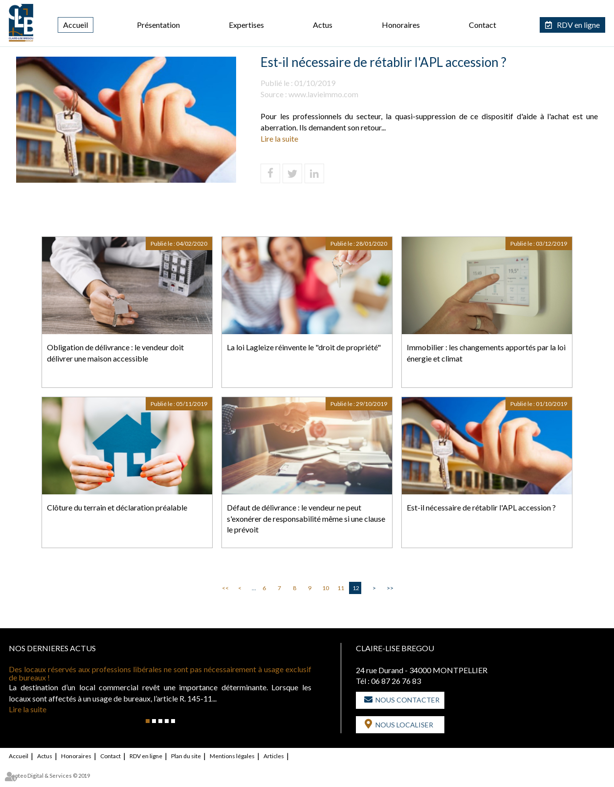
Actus (322, 24)
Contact (482, 24)
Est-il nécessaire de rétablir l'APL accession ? (481, 507)
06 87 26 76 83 (396, 680)
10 (325, 588)
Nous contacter (407, 700)
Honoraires (401, 24)
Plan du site (186, 756)
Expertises (246, 24)
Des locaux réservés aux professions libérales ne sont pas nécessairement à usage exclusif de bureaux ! (160, 673)
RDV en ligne (578, 24)
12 (355, 588)
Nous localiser (404, 725)
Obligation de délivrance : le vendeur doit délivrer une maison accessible (115, 352)
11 (340, 588)
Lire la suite (279, 138)
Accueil (75, 24)
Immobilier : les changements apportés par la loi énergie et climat (486, 352)
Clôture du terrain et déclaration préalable (117, 507)
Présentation (158, 24)
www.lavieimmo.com (323, 94)
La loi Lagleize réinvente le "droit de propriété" (304, 347)
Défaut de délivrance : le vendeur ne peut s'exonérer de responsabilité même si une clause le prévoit (306, 518)
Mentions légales (232, 756)
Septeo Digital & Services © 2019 (49, 775)
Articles (273, 756)
